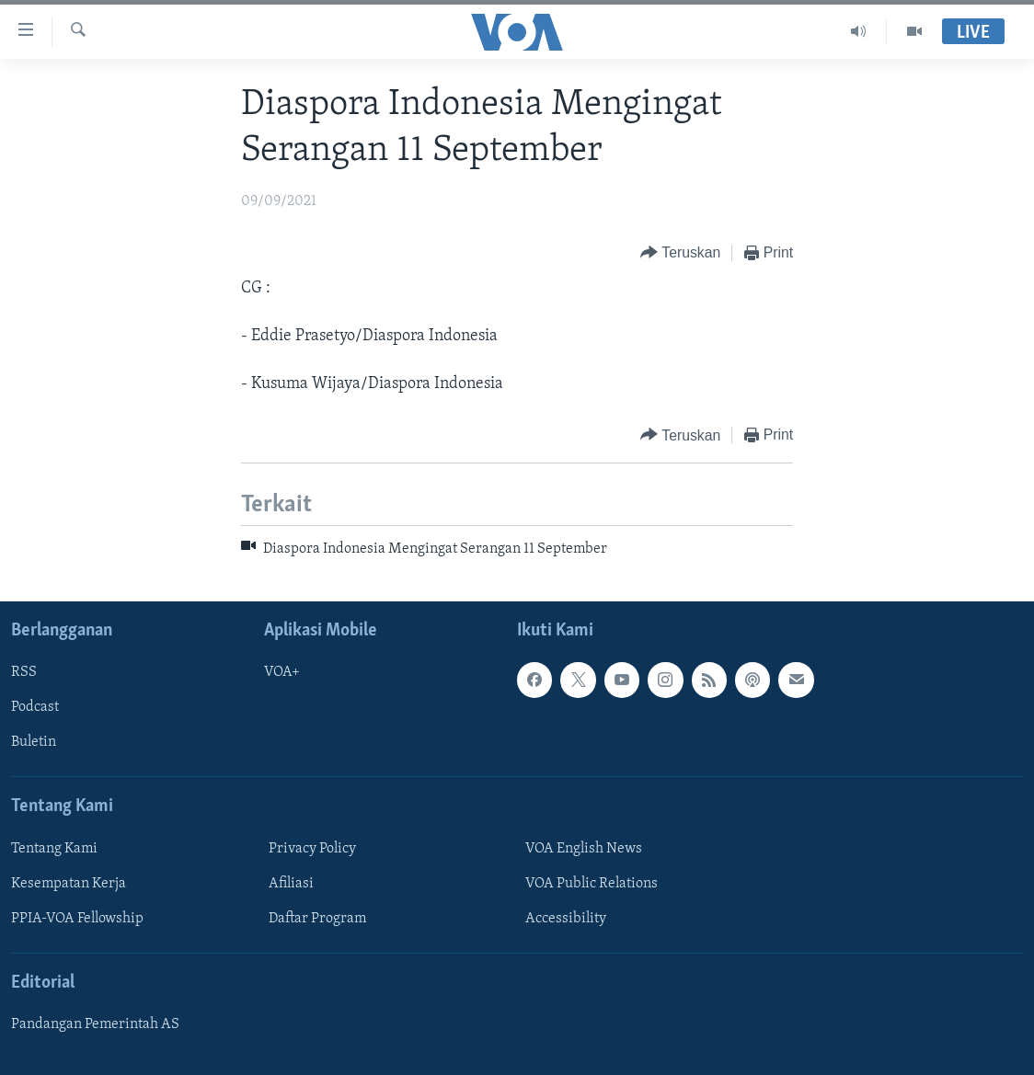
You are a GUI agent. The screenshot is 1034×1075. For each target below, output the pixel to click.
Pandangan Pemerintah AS (95, 1024)
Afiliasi (291, 883)
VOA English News (583, 848)
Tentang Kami (54, 848)
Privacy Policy (312, 848)
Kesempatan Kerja (68, 883)
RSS (24, 672)
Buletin (33, 742)
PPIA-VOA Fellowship (77, 918)
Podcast (35, 707)
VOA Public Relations (591, 883)
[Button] (680, 253)
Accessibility (565, 918)
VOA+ (282, 672)
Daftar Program (317, 918)
